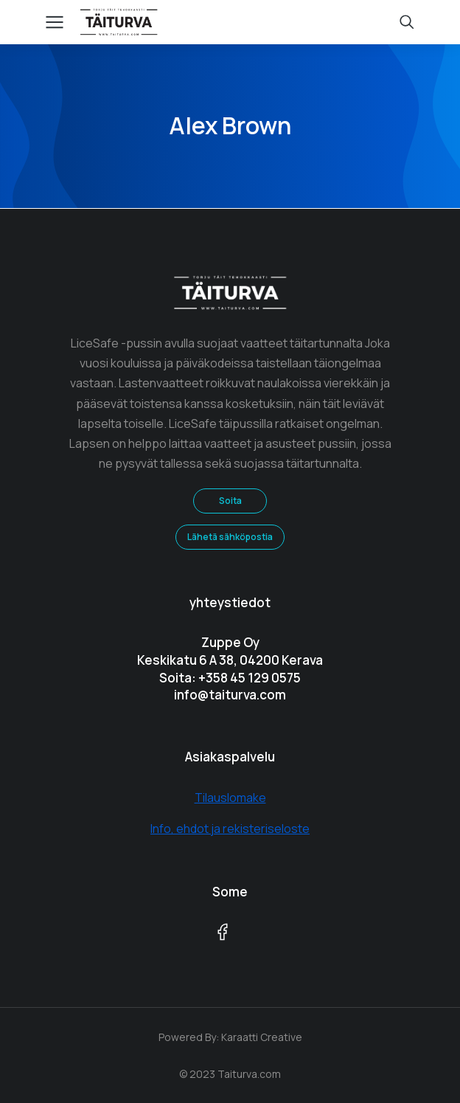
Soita (230, 500)
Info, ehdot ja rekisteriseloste (230, 828)
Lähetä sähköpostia (230, 536)
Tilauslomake (230, 797)
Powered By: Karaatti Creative (230, 1037)
